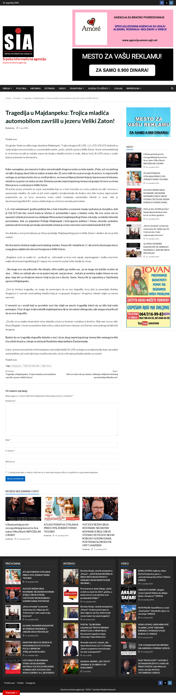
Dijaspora (76, 88)
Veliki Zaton (46, 366)
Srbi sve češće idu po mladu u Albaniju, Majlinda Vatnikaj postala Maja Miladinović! (90, 375)
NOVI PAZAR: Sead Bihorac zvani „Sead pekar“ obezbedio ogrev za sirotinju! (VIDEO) (128, 615)
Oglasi (118, 88)
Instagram (30, 685)
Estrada (50, 88)
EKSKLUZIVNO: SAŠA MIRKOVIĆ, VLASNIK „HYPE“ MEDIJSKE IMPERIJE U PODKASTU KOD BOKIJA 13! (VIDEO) (128, 633)
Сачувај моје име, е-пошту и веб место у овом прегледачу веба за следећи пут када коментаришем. (53, 474)
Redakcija (10, 128)
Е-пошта (10, 453)
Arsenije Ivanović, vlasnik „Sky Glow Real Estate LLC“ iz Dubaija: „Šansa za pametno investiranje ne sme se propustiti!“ (70, 650)
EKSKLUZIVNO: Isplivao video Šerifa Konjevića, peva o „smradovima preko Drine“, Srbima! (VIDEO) (128, 579)
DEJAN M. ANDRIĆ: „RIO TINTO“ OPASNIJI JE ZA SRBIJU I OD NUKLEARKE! (70, 668)
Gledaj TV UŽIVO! (98, 88)
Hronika (35, 88)
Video (62, 88)
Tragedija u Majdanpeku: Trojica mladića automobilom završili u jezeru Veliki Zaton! (34, 375)
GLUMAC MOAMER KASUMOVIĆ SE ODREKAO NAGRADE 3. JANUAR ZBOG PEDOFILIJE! (133, 249)
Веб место (10, 464)
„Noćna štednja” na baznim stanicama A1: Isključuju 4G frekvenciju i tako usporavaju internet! (133, 231)
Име (8, 442)
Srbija (6, 88)
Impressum (133, 88)
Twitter (20, 685)
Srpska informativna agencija (24, 59)
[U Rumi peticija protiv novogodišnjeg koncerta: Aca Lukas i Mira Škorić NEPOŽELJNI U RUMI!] (23, 511)
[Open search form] (172, 88)
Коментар (11, 403)
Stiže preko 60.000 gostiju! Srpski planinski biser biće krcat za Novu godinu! (133, 213)
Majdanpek (16, 366)
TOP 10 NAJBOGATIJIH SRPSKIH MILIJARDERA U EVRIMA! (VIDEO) (128, 650)
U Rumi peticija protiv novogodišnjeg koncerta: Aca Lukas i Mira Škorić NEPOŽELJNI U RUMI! (133, 160)
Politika (21, 88)
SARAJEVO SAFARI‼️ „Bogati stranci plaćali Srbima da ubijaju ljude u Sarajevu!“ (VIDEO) (128, 597)
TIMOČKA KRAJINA (31, 366)
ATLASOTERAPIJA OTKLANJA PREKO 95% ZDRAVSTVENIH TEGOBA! (61, 530)
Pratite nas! (9, 685)
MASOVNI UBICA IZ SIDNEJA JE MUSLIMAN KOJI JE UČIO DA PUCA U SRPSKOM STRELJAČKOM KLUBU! (13, 650)
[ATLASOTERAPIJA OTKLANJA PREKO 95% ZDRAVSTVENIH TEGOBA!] (61, 511)
